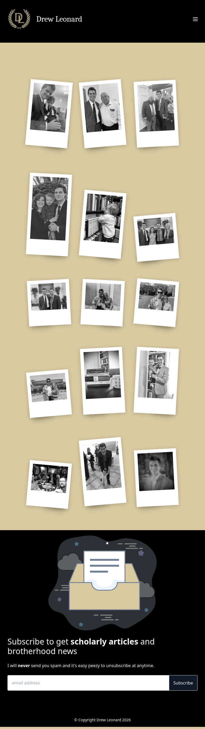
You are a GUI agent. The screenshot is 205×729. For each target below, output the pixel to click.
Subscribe (183, 683)
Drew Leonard (59, 19)
